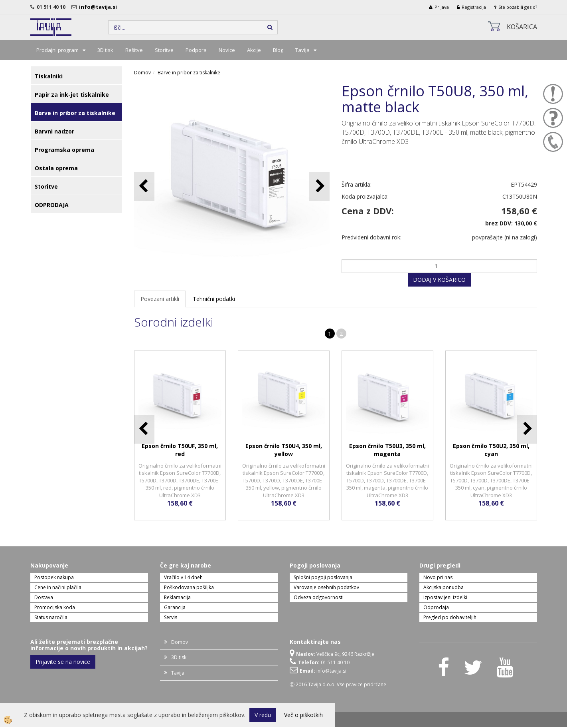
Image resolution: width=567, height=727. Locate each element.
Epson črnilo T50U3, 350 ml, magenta (387, 450)
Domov (142, 72)
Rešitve (134, 50)
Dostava (43, 597)
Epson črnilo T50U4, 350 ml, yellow (283, 450)
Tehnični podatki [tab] (214, 299)
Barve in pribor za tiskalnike (189, 72)
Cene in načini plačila (57, 587)
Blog (278, 50)
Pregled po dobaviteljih (449, 617)
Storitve (164, 50)
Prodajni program (57, 50)
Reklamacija (177, 597)
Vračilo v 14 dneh (183, 577)
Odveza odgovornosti (319, 597)
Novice (227, 50)
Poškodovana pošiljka (189, 587)
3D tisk (105, 50)
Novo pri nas (437, 577)
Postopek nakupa (54, 577)
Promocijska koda (54, 607)
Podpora (196, 50)
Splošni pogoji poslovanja (323, 577)
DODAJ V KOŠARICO (439, 279)
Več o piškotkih (303, 715)
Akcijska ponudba (443, 587)
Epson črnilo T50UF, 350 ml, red (180, 450)
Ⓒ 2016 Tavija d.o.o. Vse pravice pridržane (338, 684)
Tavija (302, 50)
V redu (263, 715)
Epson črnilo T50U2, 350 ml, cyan (491, 450)
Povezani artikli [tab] (159, 299)
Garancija (175, 607)
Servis (170, 617)
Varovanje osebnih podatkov (326, 587)
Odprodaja (436, 607)
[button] (319, 186)
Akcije (254, 50)
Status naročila (50, 617)
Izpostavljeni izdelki (445, 597)
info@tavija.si (99, 6)
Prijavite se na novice (63, 661)
